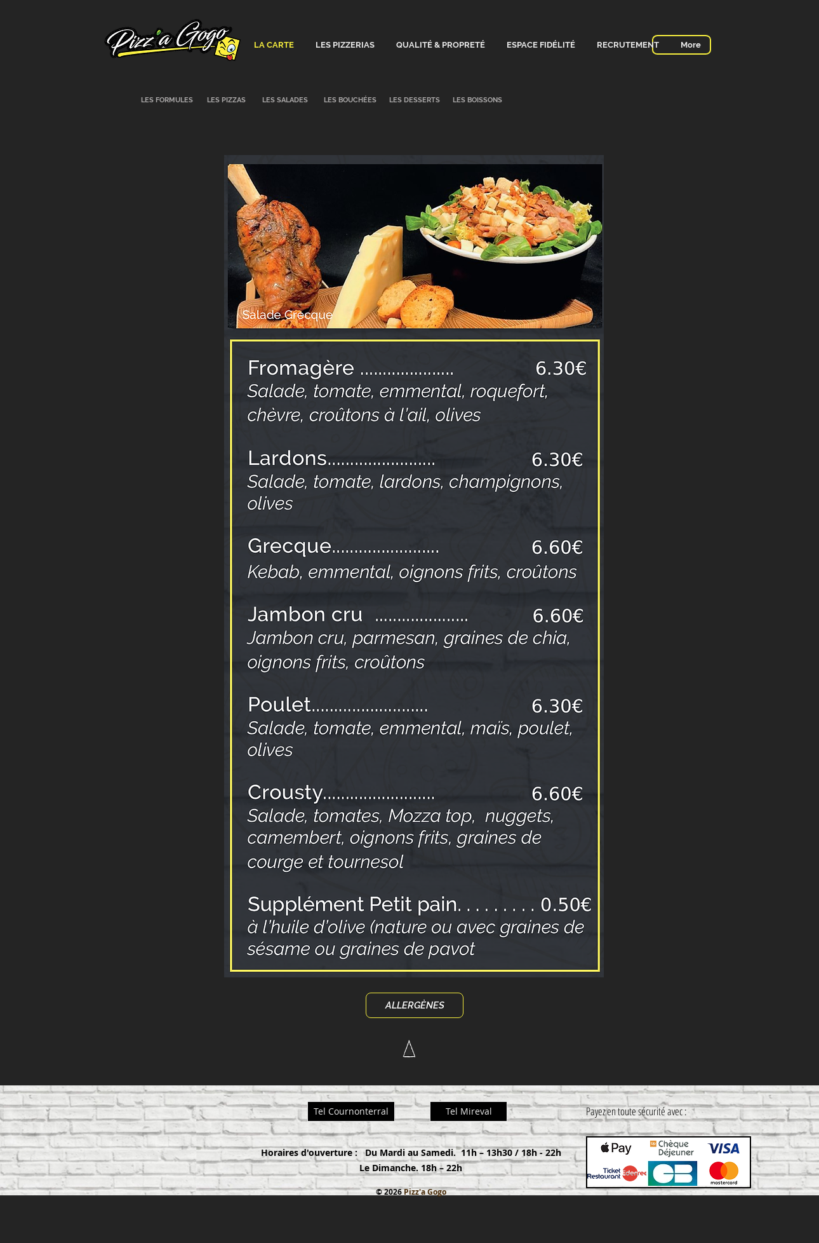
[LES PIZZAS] (226, 100)
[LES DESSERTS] (414, 100)
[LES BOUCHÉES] (350, 100)
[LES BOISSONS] (477, 100)
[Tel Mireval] (468, 1111)
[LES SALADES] (285, 100)
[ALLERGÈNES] (414, 1005)
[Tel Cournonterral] (351, 1111)
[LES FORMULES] (167, 100)
